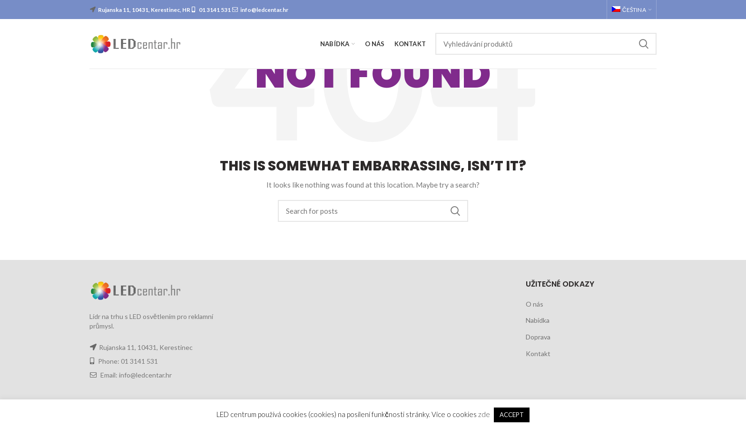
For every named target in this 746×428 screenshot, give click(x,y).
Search (644, 44)
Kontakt (538, 353)
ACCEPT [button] (512, 414)
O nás (534, 304)
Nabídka (538, 320)
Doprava (538, 337)
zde (484, 414)
